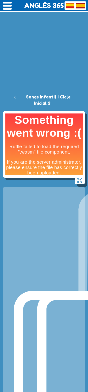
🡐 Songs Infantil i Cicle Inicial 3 (42, 100)
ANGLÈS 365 (44, 6)
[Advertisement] (44, 46)
